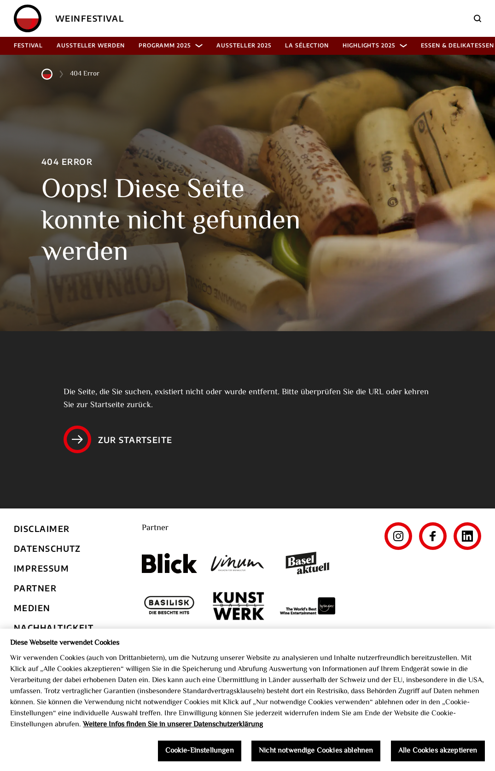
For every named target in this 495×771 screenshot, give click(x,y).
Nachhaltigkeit (53, 627)
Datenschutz (47, 548)
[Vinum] (238, 563)
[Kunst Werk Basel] (238, 606)
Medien (32, 607)
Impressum (41, 568)
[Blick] (169, 563)
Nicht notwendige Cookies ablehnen (316, 755)
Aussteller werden (91, 45)
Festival (28, 45)
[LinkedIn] (467, 536)
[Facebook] (433, 536)
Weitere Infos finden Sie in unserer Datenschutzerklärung (173, 729)
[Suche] (477, 18)
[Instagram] (398, 536)
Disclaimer (42, 528)
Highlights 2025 (375, 45)
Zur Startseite (118, 439)
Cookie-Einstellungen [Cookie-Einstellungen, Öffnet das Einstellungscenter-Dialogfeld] (199, 755)
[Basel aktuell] (307, 563)
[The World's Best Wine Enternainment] (307, 605)
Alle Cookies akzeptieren (438, 755)
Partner (35, 588)
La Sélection (307, 45)
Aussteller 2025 (243, 45)
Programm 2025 (171, 45)
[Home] (27, 18)
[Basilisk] (169, 606)
